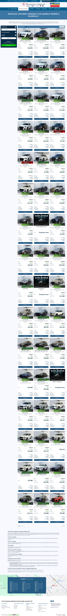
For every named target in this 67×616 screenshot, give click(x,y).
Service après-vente (4, 606)
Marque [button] (3, 35)
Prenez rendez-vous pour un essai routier (14, 571)
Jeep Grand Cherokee (29, 609)
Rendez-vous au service (55, 6)
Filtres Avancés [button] (5, 32)
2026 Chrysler (16, 606)
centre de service (31, 565)
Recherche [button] (4, 27)
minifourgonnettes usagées (20, 551)
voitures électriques (12, 555)
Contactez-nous (40, 607)
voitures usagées (11, 538)
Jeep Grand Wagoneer (29, 610)
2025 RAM (15, 608)
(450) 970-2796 (9, 45)
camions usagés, (14, 542)
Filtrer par (62, 26)
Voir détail (25, 56)
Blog (39, 610)
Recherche (9, 38)
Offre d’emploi (40, 609)
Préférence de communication (42, 608)
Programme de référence (41, 611)
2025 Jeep (15, 607)
